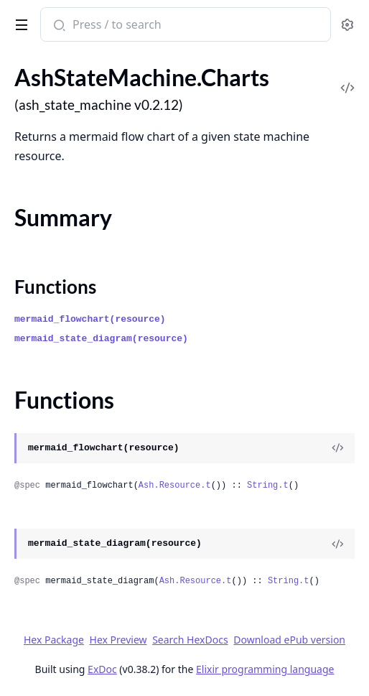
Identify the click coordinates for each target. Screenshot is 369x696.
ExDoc (102, 669)
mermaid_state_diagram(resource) (101, 338)
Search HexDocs (190, 640)
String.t (268, 486)
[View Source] (337, 448)
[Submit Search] (58, 26)
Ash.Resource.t (175, 486)
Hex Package (54, 639)
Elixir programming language (265, 669)
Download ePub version (289, 639)
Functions (55, 286)
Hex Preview (118, 639)
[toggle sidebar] (19, 22)
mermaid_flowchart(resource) (90, 319)
